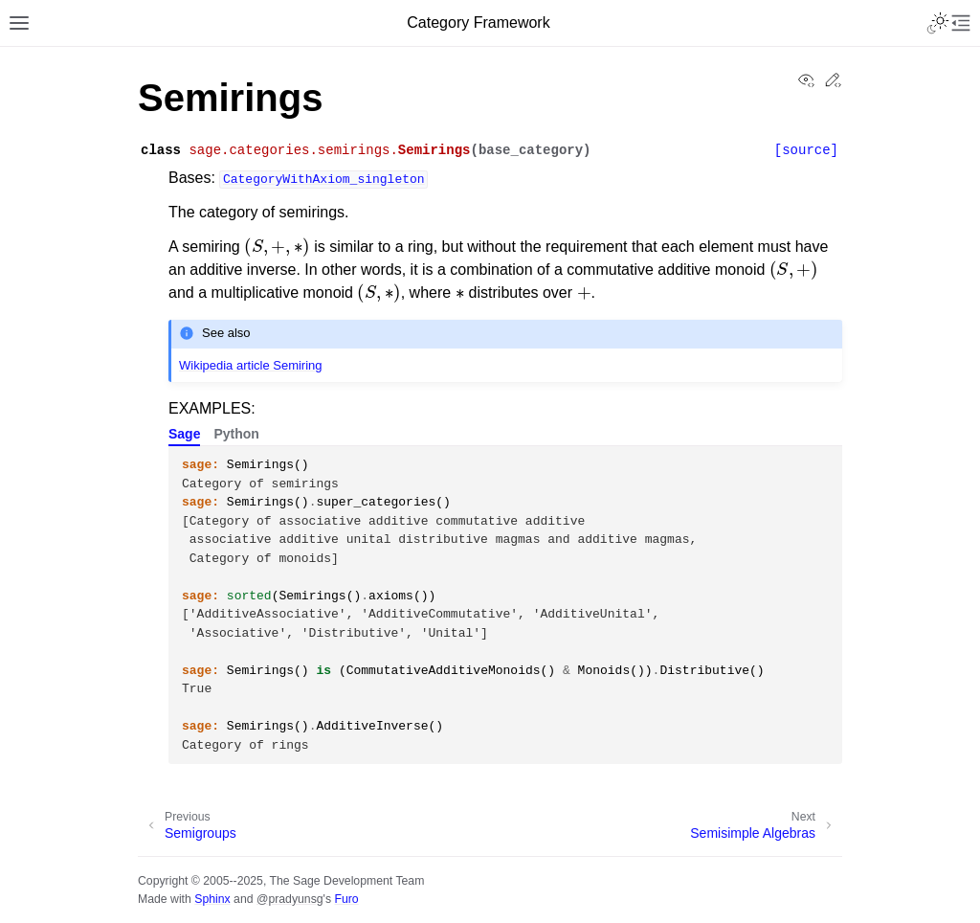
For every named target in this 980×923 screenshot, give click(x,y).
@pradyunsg (289, 899)
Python (235, 433)
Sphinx (212, 899)
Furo (346, 899)
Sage (184, 433)
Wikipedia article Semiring (251, 365)
